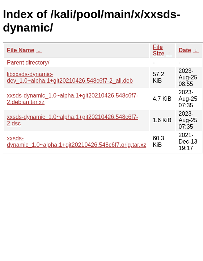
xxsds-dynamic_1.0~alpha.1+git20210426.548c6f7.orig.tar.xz (76, 141)
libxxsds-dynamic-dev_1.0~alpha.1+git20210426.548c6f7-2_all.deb (70, 77)
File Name (20, 50)
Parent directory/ (28, 62)
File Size (158, 50)
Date (185, 50)
